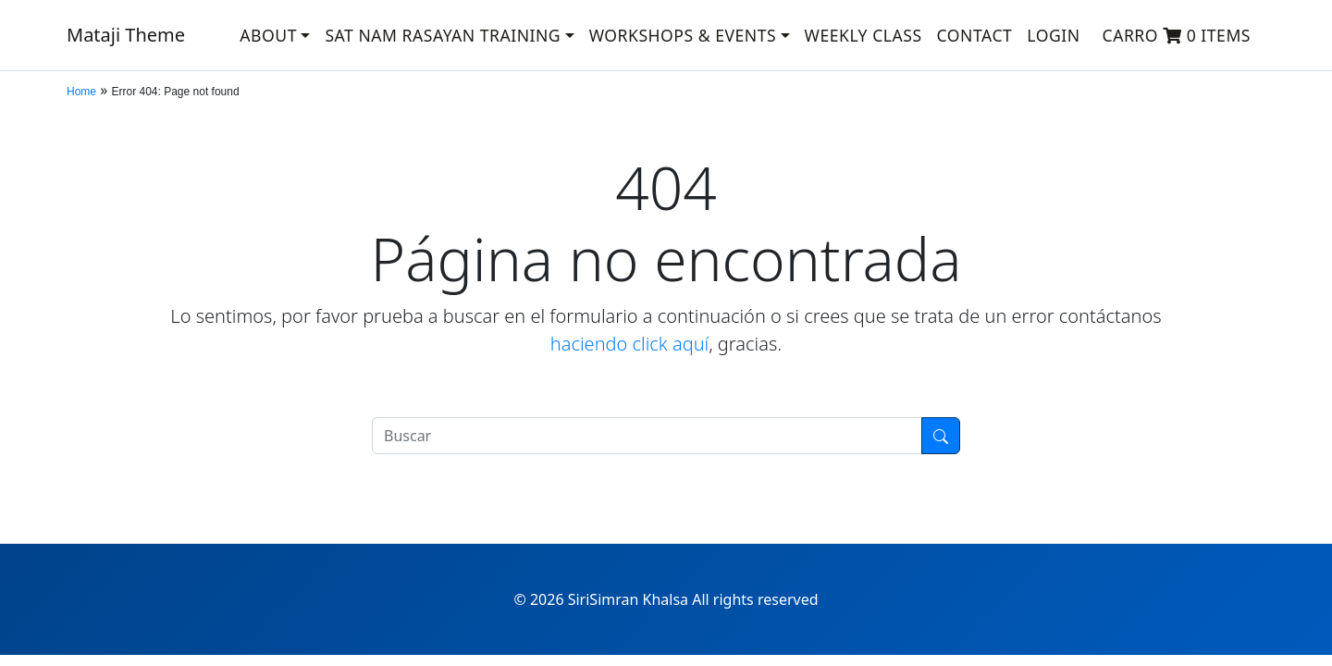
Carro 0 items (1177, 35)
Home (81, 91)
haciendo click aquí (629, 343)
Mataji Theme (126, 34)
